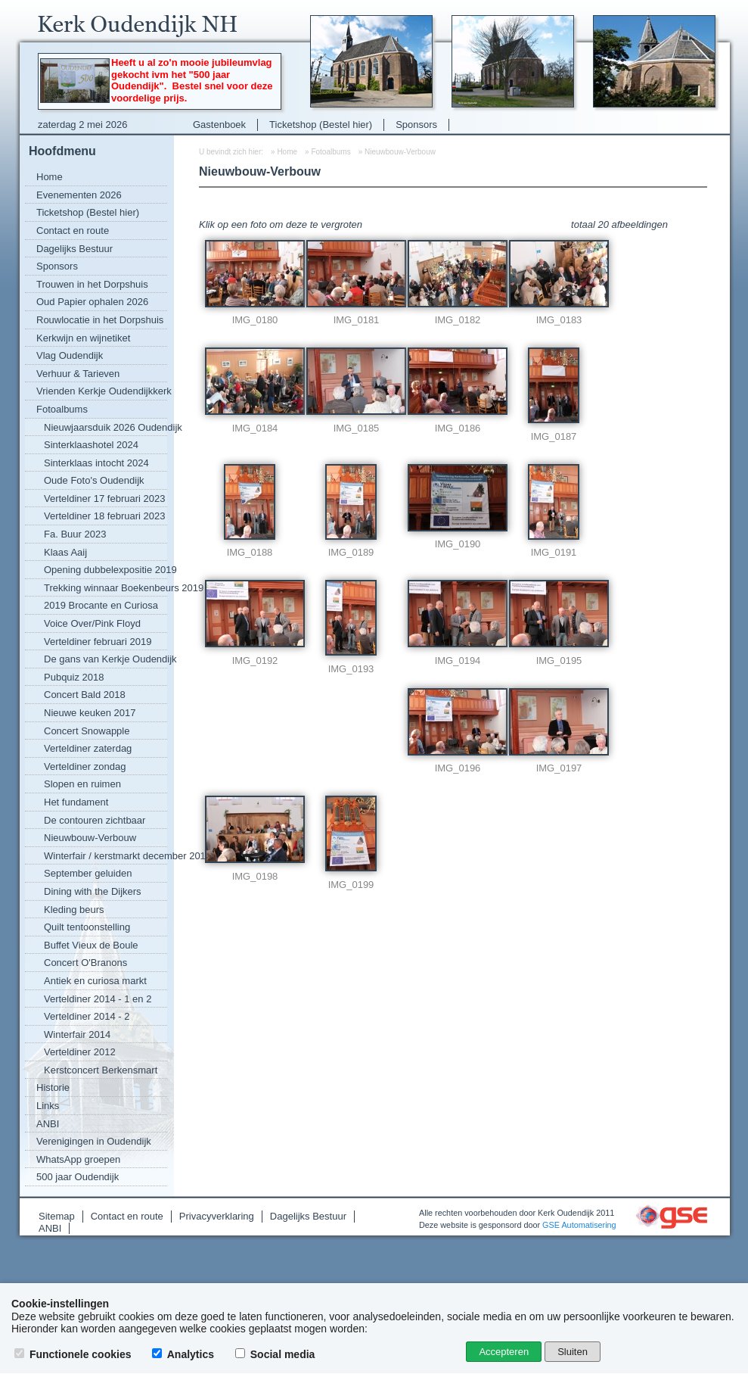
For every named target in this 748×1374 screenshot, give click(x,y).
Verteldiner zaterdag (88, 748)
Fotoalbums (62, 409)
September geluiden (88, 873)
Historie (53, 1087)
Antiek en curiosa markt (95, 980)
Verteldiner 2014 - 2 (86, 1016)
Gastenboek (219, 124)
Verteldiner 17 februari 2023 (104, 498)
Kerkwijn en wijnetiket (83, 338)
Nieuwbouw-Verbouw (90, 837)
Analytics (184, 1354)
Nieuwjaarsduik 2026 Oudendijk (105, 427)
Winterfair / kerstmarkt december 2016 (105, 855)
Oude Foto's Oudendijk (94, 480)
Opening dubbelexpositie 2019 (105, 569)
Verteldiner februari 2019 (97, 641)
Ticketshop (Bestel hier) (320, 124)
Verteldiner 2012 (80, 1052)
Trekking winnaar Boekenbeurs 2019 (105, 588)
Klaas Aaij (65, 552)
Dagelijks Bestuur (74, 248)
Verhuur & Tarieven (77, 373)
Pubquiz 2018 (74, 677)
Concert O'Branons (85, 962)
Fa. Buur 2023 (75, 534)
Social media (276, 1354)
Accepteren (504, 1351)
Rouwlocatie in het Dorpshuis (99, 320)
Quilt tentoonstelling (87, 927)
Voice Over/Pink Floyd (92, 623)
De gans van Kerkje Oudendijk (105, 659)
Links (47, 1105)
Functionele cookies (74, 1354)
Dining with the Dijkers (92, 891)
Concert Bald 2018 (85, 694)
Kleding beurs (74, 909)
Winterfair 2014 (77, 1034)
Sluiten (572, 1351)
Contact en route (72, 230)
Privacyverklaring (216, 1216)
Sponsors (416, 124)
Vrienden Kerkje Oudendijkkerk (101, 391)
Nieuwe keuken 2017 (89, 712)
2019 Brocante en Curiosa (101, 605)
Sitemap (57, 1216)
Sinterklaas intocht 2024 (96, 463)
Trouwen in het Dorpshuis (92, 284)
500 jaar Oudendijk (77, 1176)
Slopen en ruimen (82, 784)
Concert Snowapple (86, 731)
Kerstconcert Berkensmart (100, 1070)
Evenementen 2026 (79, 195)
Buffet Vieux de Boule (91, 945)
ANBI (47, 1123)
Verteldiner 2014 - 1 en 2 (97, 999)
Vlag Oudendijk (69, 355)
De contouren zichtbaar (94, 820)
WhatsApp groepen (78, 1159)
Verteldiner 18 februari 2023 (104, 516)
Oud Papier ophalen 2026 (92, 301)
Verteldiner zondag (85, 766)
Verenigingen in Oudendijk (93, 1141)
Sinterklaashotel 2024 (91, 444)
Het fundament (76, 802)
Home (49, 176)
